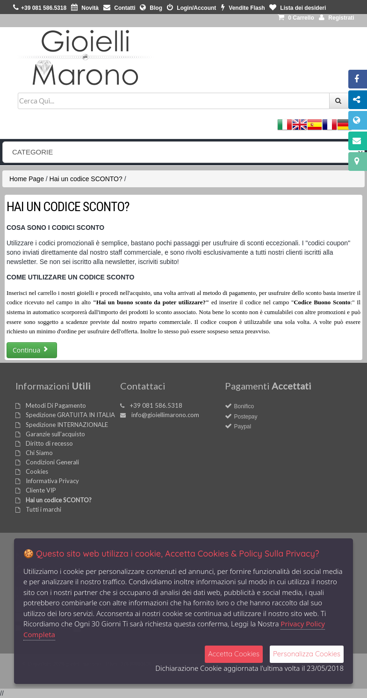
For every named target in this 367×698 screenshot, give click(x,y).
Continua (31, 349)
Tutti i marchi (43, 509)
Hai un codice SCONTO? (86, 179)
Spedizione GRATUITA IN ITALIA (70, 415)
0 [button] (296, 18)
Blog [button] (151, 8)
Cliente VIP (41, 490)
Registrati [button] (336, 18)
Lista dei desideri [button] (297, 8)
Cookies (37, 471)
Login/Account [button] (191, 8)
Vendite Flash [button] (243, 8)
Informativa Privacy (52, 481)
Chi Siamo (39, 452)
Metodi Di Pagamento (56, 405)
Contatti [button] (119, 8)
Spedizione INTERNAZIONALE (67, 424)
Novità (85, 8)
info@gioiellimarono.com (165, 415)
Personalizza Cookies (306, 653)
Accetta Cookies (233, 653)
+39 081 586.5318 (156, 405)
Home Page (26, 179)
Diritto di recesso (49, 443)
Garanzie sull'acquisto (55, 434)
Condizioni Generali (52, 462)
